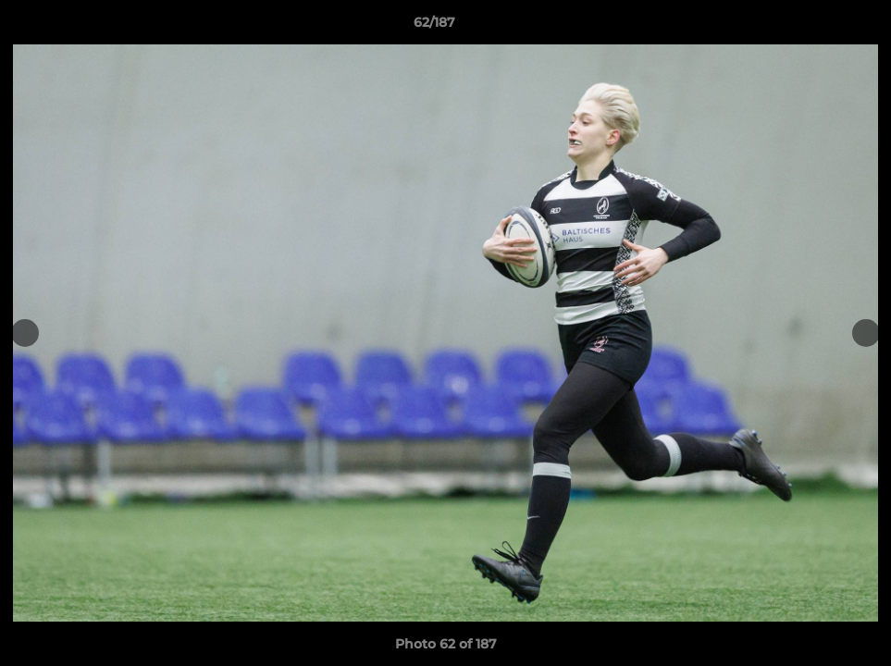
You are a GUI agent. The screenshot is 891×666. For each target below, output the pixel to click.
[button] (813, 26)
